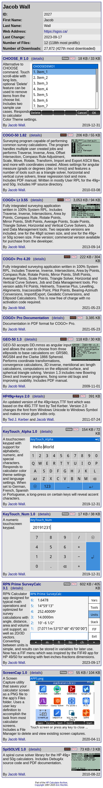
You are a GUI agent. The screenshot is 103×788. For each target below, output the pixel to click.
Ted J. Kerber (18, 419)
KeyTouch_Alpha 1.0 (20, 431)
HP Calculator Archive (56, 782)
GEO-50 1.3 (12, 339)
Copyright (39, 785)
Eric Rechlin (61, 785)
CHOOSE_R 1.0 (15, 58)
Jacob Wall (16, 125)
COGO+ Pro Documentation (26, 318)
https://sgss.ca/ (55, 31)
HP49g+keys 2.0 (16, 396)
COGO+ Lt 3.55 (15, 200)
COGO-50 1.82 (15, 135)
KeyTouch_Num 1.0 (19, 514)
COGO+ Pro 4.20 (16, 259)
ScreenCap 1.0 (15, 673)
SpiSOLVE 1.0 (14, 749)
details (37, 58)
